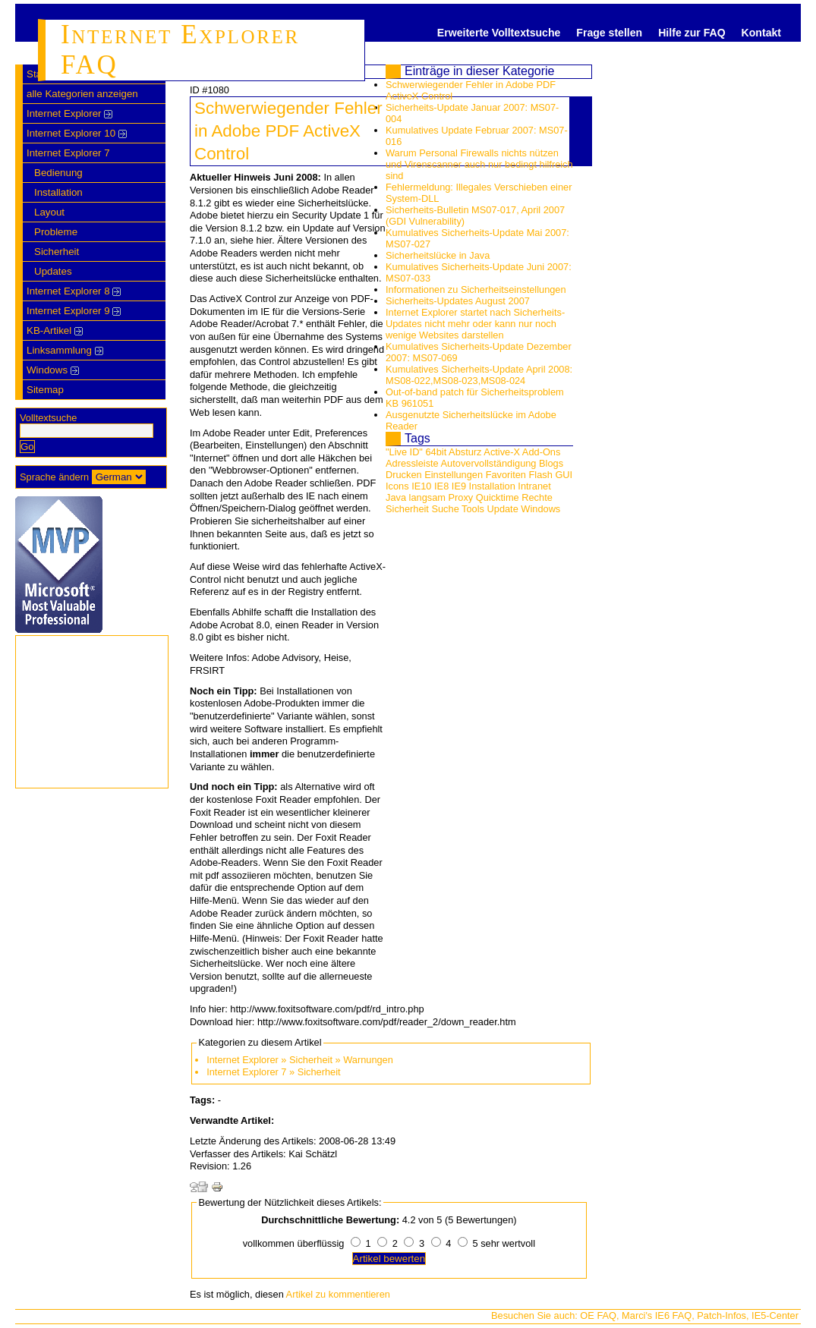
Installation (58, 192)
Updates (53, 271)
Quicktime (497, 497)
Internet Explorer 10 (77, 133)
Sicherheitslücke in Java (438, 255)
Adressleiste (412, 463)
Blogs (551, 463)
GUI (563, 474)
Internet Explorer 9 (74, 310)
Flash (541, 474)
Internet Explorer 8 (74, 291)
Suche (444, 509)
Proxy (461, 497)
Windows (53, 370)
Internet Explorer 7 (68, 153)
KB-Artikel (55, 330)
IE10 (421, 486)
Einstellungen (453, 474)
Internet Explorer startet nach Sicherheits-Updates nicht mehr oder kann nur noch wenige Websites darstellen (475, 324)
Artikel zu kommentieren (338, 1294)
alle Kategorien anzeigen (82, 93)
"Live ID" (404, 452)
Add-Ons (541, 452)
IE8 (441, 486)
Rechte (537, 497)
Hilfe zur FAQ (691, 33)
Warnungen (368, 1059)
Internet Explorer (69, 113)
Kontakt (761, 33)
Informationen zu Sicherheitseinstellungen (476, 289)
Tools (473, 509)
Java (396, 497)
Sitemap (45, 389)
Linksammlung (65, 350)
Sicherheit (56, 251)
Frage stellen (609, 33)
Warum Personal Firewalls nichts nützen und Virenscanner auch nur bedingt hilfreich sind (479, 164)
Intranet (534, 486)
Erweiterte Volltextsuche (498, 33)
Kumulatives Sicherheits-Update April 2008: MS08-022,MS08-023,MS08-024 (479, 374)
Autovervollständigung (489, 463)
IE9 (459, 486)
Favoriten (506, 474)
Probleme (55, 232)
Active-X (502, 452)
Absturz (465, 452)
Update (502, 509)
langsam (427, 497)
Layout (49, 212)
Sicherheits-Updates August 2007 (458, 301)
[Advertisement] (687, 231)
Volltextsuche (48, 417)
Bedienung (58, 172)
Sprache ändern (54, 477)
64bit (435, 452)
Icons (397, 486)
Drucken (404, 474)
